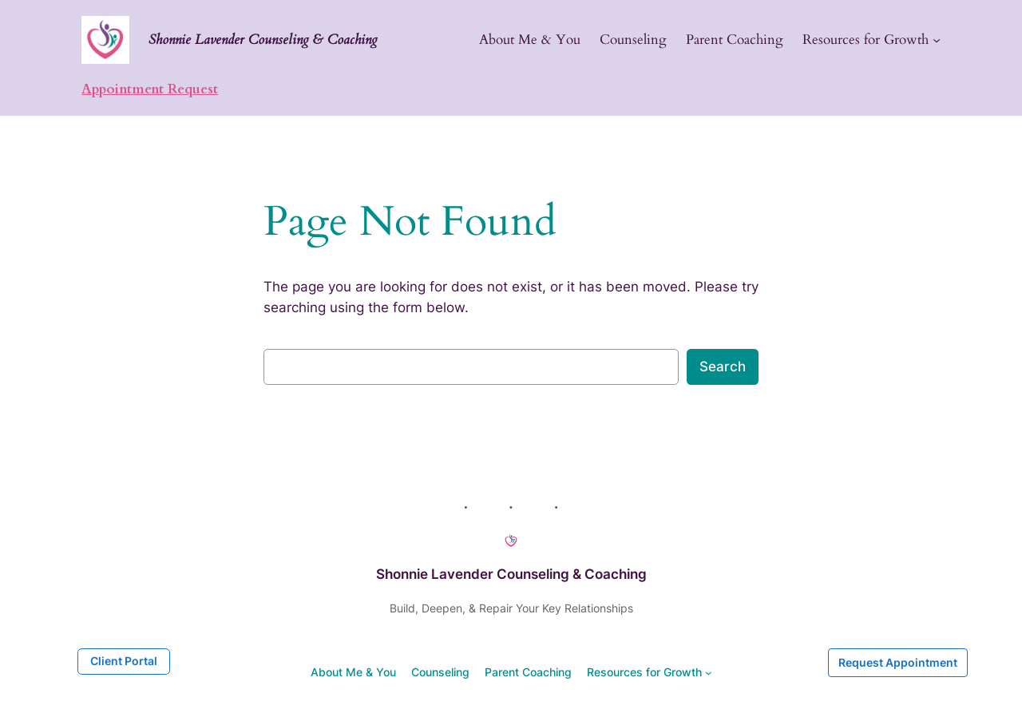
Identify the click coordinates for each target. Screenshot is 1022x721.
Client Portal (123, 661)
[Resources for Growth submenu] (937, 40)
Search (722, 366)
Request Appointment (897, 662)
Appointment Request (149, 89)
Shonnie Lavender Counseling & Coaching (263, 39)
